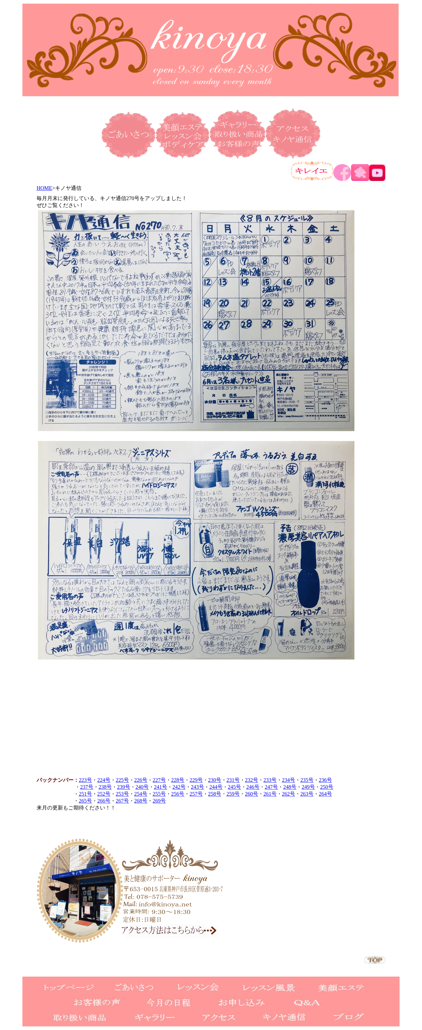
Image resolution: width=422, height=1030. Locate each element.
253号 (122, 794)
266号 (103, 801)
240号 (142, 787)
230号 (214, 780)
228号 (177, 780)
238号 (105, 787)
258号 (214, 794)
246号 (252, 787)
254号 (140, 794)
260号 (251, 794)
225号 (122, 780)
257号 (196, 794)
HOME (44, 188)
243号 (197, 787)
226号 (140, 780)
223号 (85, 780)
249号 (308, 787)
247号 (271, 787)
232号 (251, 780)
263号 (307, 794)
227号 (159, 780)
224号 (103, 780)
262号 (288, 794)
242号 (179, 787)
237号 (86, 787)
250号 (326, 787)
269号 (159, 801)
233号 (270, 780)
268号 (140, 801)
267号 (122, 801)
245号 (234, 787)
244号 (216, 787)
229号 (196, 780)
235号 (307, 780)
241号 (160, 787)
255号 (159, 794)
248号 (289, 787)
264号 (325, 794)
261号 (270, 794)
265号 (85, 801)
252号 (103, 794)
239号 (123, 787)
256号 (177, 794)
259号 (233, 794)
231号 (233, 780)
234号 (288, 780)
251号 (85, 794)
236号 (325, 780)
